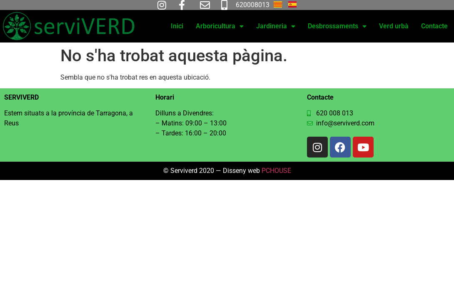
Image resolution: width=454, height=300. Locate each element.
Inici (177, 26)
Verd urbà (394, 26)
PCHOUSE (276, 171)
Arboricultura (220, 26)
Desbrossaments (337, 26)
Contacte (434, 26)
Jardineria (275, 26)
